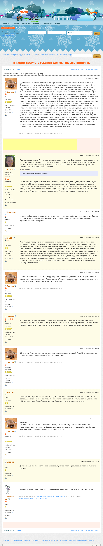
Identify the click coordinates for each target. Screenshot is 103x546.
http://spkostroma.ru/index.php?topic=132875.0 (33, 498)
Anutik (9, 238)
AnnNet (10, 169)
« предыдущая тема (76, 69)
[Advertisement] (40, 144)
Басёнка (10, 462)
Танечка (10, 316)
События (26, 23)
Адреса (16, 23)
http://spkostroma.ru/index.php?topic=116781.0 (50, 496)
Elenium (10, 92)
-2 (12, 408)
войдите (13, 33)
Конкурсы (37, 23)
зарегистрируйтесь (8, 35)
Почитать (6, 23)
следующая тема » (91, 69)
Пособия (48, 23)
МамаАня (11, 392)
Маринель (11, 212)
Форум (57, 23)
